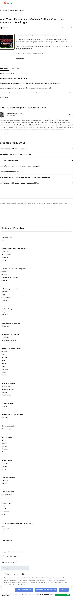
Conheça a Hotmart (9, 562)
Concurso (4, 352)
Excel (3, 526)
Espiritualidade (6, 255)
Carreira (3, 272)
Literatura (4, 369)
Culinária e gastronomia (9, 289)
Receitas (4, 301)
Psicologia (4, 375)
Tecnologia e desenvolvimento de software (17, 523)
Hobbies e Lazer (7, 403)
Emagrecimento (6, 506)
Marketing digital (6, 429)
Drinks (3, 295)
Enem (3, 360)
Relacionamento (6, 495)
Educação (4, 357)
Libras (3, 366)
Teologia (4, 260)
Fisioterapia (5, 512)
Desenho (4, 466)
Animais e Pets (6, 237)
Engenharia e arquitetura (10, 334)
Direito (3, 355)
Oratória (4, 280)
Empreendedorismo (7, 389)
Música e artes (6, 460)
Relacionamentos (7, 492)
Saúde (3, 515)
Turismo (4, 406)
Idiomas (3, 363)
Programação (5, 529)
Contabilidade (5, 386)
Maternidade (5, 326)
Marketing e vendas (8, 426)
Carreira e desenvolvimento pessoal (14, 269)
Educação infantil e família (10, 323)
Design (3, 312)
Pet (2, 240)
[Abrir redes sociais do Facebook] (69, 115)
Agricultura (4, 480)
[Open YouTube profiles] (15, 556)
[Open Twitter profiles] (7, 556)
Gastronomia (5, 298)
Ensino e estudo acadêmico (11, 349)
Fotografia (4, 315)
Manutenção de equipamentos (12, 415)
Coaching (4, 275)
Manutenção (5, 418)
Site (2, 532)
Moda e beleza (6, 437)
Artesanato (5, 463)
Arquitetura (5, 337)
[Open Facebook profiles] (3, 556)
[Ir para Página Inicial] (9, 2)
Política (3, 372)
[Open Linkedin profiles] (11, 556)
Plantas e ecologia (8, 477)
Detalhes (15, 68)
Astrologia (4, 252)
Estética (4, 443)
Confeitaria (4, 292)
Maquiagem (5, 449)
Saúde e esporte (7, 503)
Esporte (4, 509)
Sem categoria (6, 540)
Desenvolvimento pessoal (9, 278)
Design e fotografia (8, 309)
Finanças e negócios (8, 383)
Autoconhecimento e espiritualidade (14, 249)
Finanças (4, 392)
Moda (3, 452)
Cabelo (3, 440)
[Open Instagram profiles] (19, 556)
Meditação (4, 257)
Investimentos (6, 395)
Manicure (4, 446)
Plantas (3, 483)
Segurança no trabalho (8, 340)
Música (3, 469)
